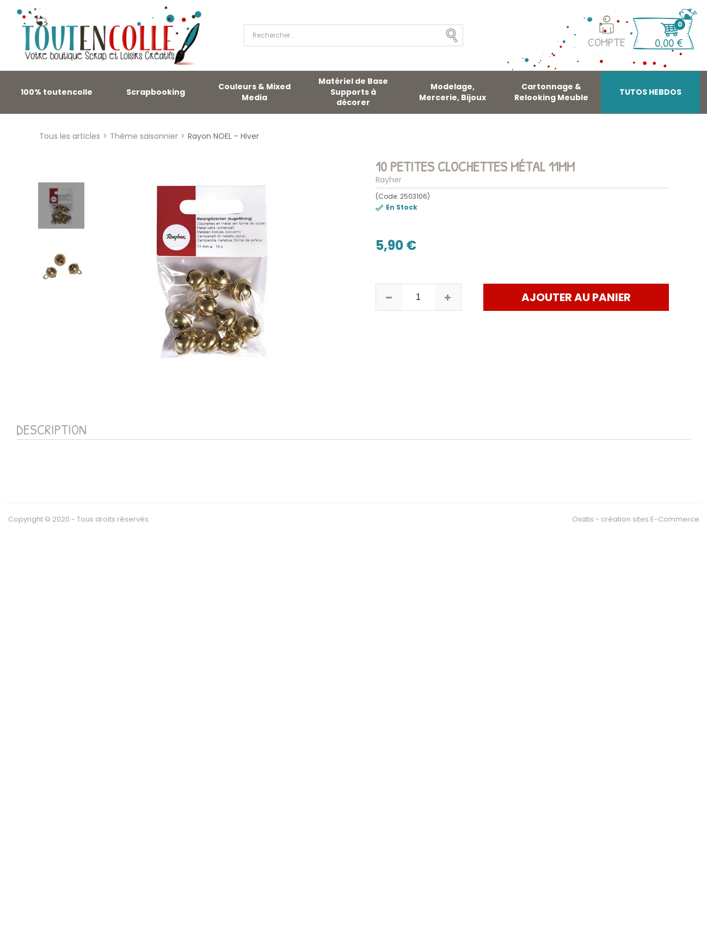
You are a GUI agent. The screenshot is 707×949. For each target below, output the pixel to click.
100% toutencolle (57, 92)
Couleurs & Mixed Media (254, 92)
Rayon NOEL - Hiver (223, 136)
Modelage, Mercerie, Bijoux (452, 92)
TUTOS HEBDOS (650, 92)
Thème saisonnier (144, 136)
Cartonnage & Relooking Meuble (551, 92)
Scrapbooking (155, 92)
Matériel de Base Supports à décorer (353, 92)
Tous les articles (69, 136)
